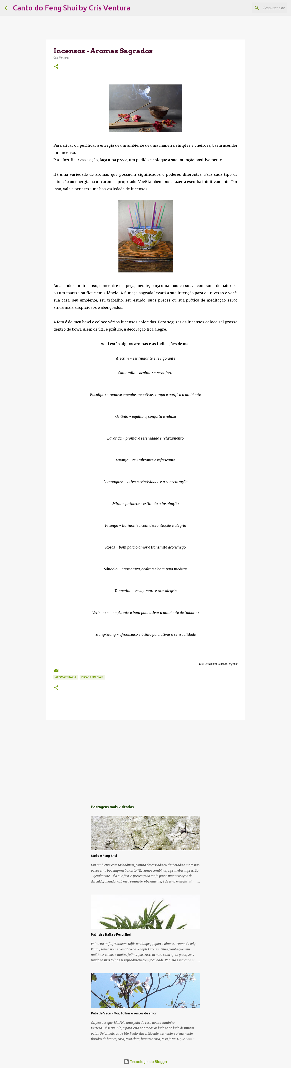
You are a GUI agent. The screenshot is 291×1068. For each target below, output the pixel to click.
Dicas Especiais (92, 677)
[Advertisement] (145, 759)
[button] (56, 67)
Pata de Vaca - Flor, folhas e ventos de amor (124, 1013)
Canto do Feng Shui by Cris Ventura (71, 8)
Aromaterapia (65, 677)
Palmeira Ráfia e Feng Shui (111, 934)
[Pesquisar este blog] (263, 7)
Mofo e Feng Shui (104, 856)
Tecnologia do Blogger (146, 1062)
